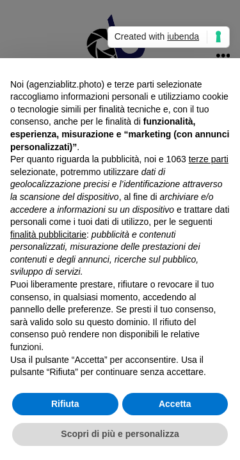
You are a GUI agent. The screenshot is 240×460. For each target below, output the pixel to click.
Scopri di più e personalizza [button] (120, 434)
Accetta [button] (175, 404)
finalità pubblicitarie (48, 234)
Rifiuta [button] (65, 404)
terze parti (208, 159)
